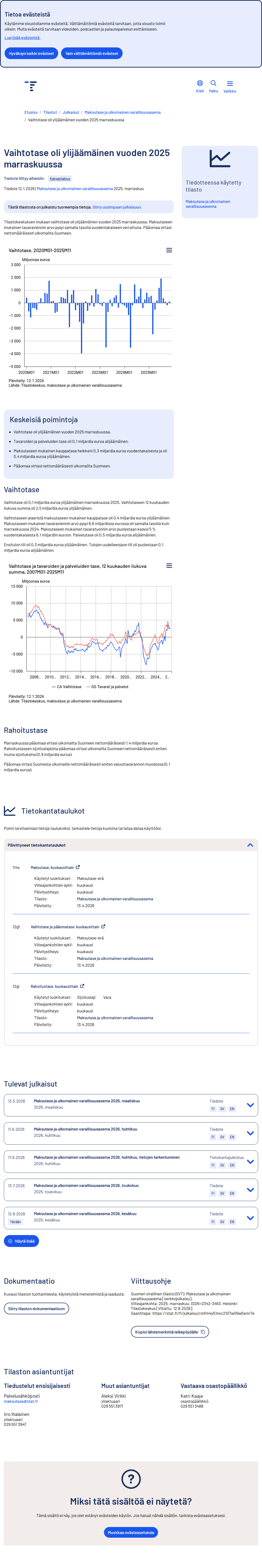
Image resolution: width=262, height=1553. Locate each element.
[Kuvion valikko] (169, 250)
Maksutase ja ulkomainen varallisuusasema (75, 188)
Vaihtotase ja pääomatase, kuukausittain (68, 926)
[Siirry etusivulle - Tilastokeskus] (30, 86)
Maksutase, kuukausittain (55, 867)
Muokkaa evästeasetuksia (131, 1532)
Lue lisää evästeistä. (23, 37)
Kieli (200, 86)
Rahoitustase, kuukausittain (57, 986)
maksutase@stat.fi (21, 1401)
